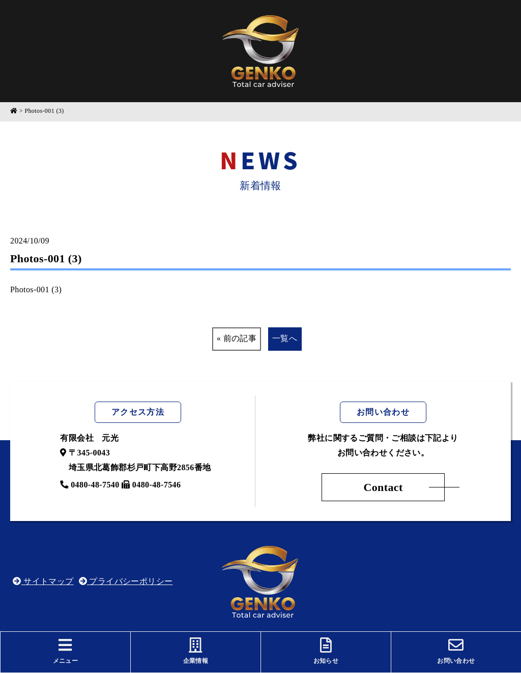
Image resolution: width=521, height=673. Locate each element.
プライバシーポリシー (126, 581)
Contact (382, 487)
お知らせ (326, 650)
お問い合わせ (456, 650)
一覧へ (284, 338)
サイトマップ (43, 581)
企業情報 (195, 650)
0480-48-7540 (89, 484)
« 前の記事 (236, 338)
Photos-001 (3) (36, 289)
